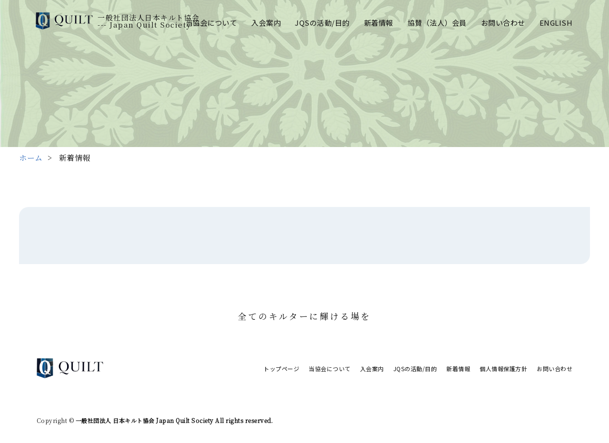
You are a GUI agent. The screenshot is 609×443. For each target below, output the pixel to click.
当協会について (211, 23)
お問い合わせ (503, 23)
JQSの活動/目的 (322, 23)
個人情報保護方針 (503, 368)
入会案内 (266, 23)
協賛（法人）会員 (437, 23)
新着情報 (378, 23)
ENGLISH (556, 23)
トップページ (281, 368)
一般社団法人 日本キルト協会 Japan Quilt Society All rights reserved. (173, 420)
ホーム (31, 157)
